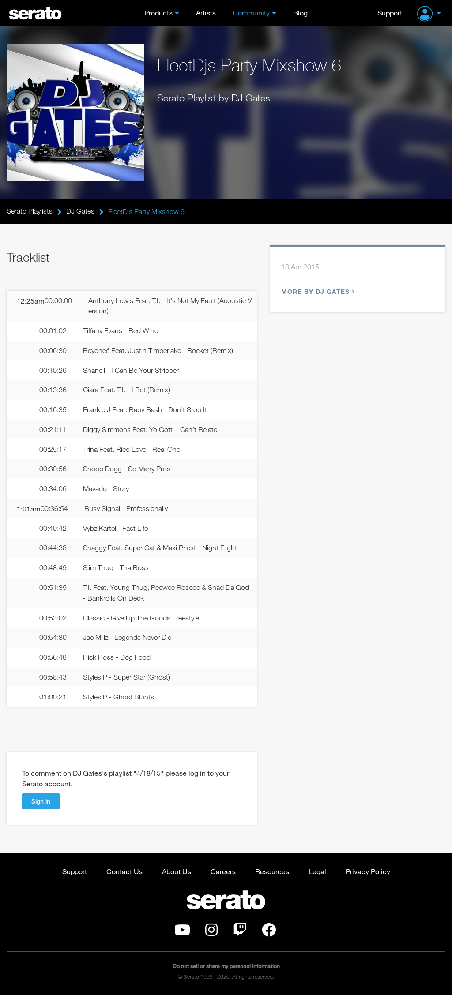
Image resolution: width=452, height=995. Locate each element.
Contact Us (124, 871)
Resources (272, 871)
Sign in (40, 801)
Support (389, 12)
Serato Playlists (30, 211)
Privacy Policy (368, 871)
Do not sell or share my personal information (226, 966)
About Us (176, 871)
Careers (223, 871)
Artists (206, 12)
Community (251, 12)
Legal (317, 871)
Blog (300, 12)
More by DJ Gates (316, 291)
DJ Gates (80, 211)
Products (158, 12)
